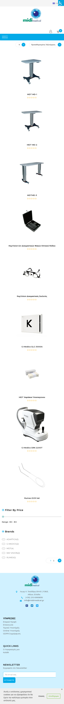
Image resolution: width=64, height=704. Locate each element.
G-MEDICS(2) (13, 544)
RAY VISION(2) (13, 553)
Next (59, 560)
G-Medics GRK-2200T (32, 448)
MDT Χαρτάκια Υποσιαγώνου (32, 397)
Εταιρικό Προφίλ (9, 622)
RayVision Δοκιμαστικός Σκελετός (32, 296)
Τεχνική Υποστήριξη (11, 628)
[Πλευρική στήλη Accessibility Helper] (61, 3)
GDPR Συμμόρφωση (12, 633)
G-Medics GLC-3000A (32, 346)
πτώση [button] (41, 696)
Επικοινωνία (8, 625)
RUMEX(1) (11, 557)
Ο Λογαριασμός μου (11, 649)
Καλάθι (6, 652)
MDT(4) (10, 548)
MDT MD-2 (32, 145)
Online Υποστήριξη (11, 631)
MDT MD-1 (32, 94)
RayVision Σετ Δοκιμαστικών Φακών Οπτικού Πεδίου (32, 246)
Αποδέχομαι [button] (53, 696)
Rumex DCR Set (32, 498)
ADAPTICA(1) (13, 539)
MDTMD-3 (32, 195)
